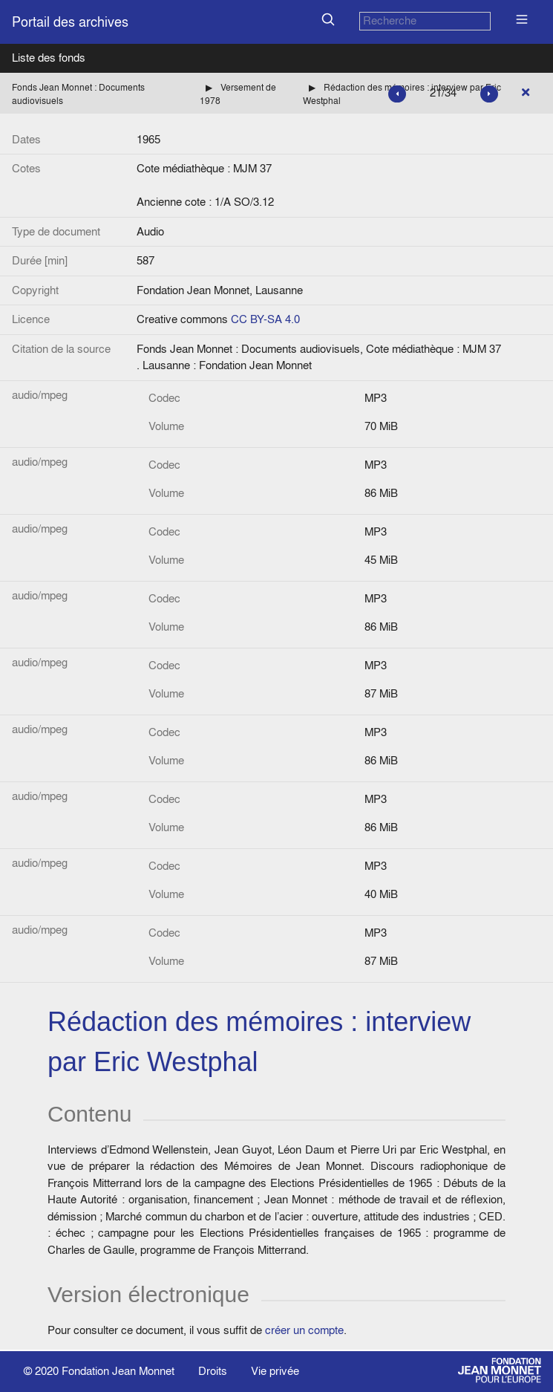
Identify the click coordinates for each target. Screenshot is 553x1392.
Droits (212, 1371)
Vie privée (275, 1371)
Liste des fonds (48, 57)
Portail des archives (70, 22)
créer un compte (304, 1330)
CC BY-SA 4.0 (265, 319)
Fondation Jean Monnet (118, 1371)
